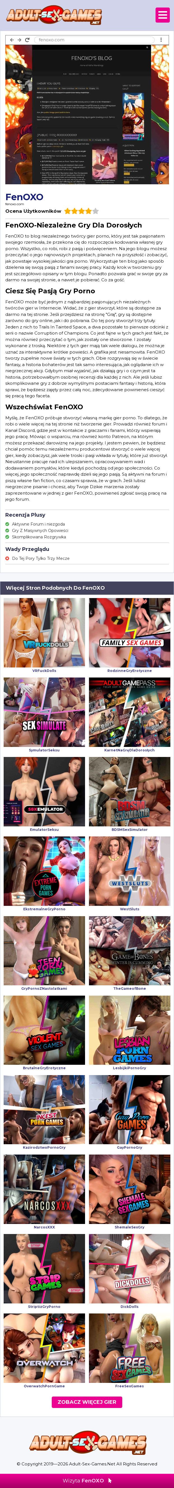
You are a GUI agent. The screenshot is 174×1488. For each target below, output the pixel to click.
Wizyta (87, 1481)
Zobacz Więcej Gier (87, 1402)
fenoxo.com (14, 204)
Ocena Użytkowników (33, 211)
